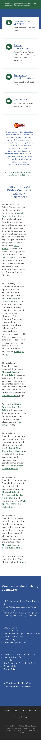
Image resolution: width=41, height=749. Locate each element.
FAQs (23, 562)
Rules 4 (17, 351)
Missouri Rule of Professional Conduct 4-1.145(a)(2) (13, 495)
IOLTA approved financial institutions (14, 504)
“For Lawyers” (9, 257)
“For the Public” (10, 395)
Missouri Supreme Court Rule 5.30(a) (12, 407)
